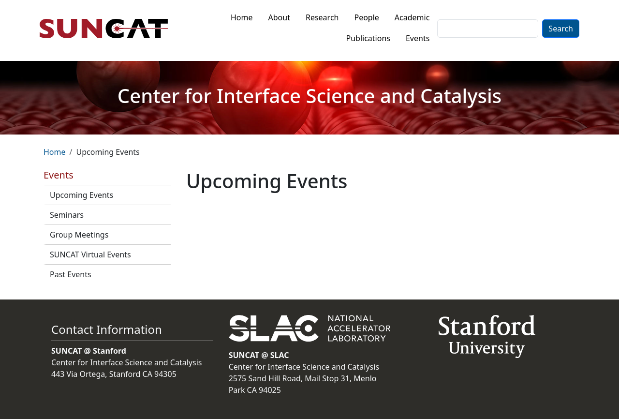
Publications (368, 38)
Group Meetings (79, 234)
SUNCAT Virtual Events (90, 254)
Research (322, 17)
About (279, 17)
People (366, 17)
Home (242, 17)
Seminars (67, 215)
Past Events (70, 274)
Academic (412, 17)
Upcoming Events (81, 195)
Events (417, 38)
